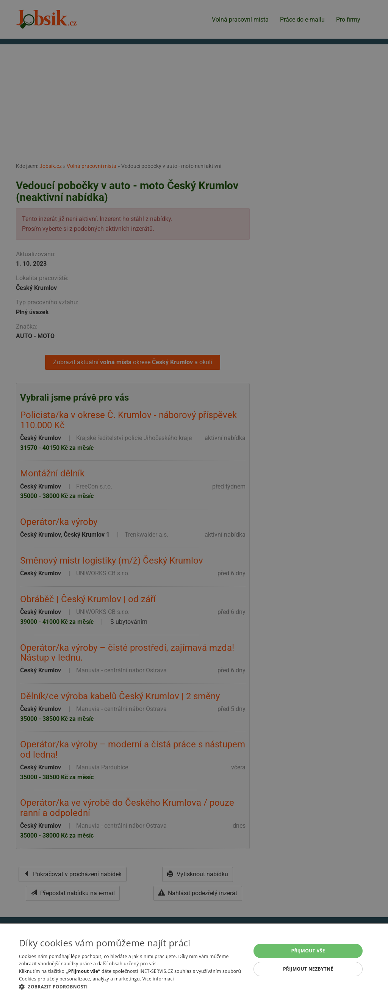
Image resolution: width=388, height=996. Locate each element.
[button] (131, 986)
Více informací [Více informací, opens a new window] (158, 979)
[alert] (194, 498)
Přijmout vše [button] (308, 950)
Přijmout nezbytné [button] (308, 969)
